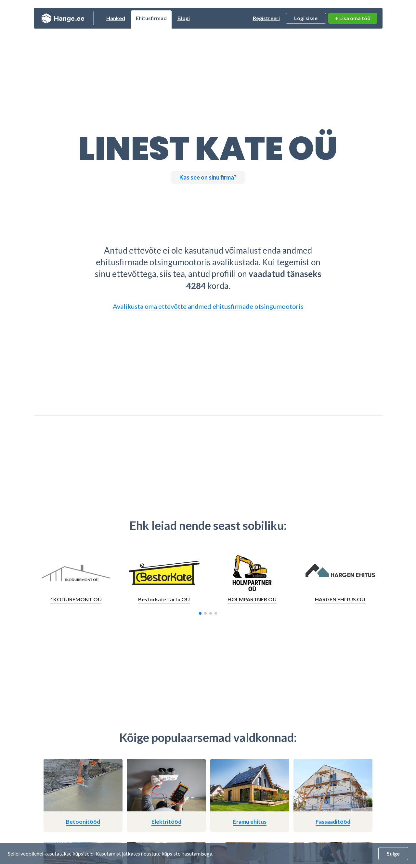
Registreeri (266, 18)
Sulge (393, 853)
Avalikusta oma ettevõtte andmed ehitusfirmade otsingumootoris (208, 306)
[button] (200, 613)
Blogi (183, 18)
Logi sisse (306, 18)
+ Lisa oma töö (352, 18)
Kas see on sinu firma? (208, 177)
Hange (63, 18)
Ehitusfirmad (151, 18)
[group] (76, 580)
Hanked (115, 18)
